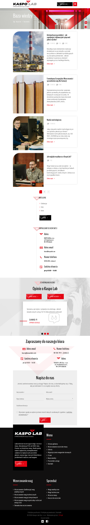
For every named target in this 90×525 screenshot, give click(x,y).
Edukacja (51, 43)
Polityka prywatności (48, 512)
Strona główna (53, 444)
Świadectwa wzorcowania (23, 505)
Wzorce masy (52, 495)
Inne (65, 43)
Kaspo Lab (18, 22)
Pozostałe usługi (53, 461)
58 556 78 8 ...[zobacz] (50, 261)
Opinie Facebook (55, 296)
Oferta (50, 450)
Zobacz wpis (51, 64)
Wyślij (45, 420)
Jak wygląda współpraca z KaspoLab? (59, 156)
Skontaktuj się (65, 4)
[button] (42, 334)
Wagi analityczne (53, 490)
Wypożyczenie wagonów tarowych (59, 452)
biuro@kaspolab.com (49, 251)
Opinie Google (34, 296)
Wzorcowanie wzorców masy (57, 447)
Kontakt (50, 464)
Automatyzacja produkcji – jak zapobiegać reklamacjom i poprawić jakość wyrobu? (58, 37)
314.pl (61, 515)
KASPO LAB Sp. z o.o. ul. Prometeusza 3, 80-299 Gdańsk (49, 240)
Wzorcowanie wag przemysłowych (26, 497)
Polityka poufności (34, 512)
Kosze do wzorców (54, 498)
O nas (20, 464)
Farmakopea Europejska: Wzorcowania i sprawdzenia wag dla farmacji (60, 79)
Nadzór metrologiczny (54, 119)
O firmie (45, 218)
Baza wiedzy (52, 458)
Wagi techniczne (53, 492)
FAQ (58, 43)
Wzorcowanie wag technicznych (25, 495)
